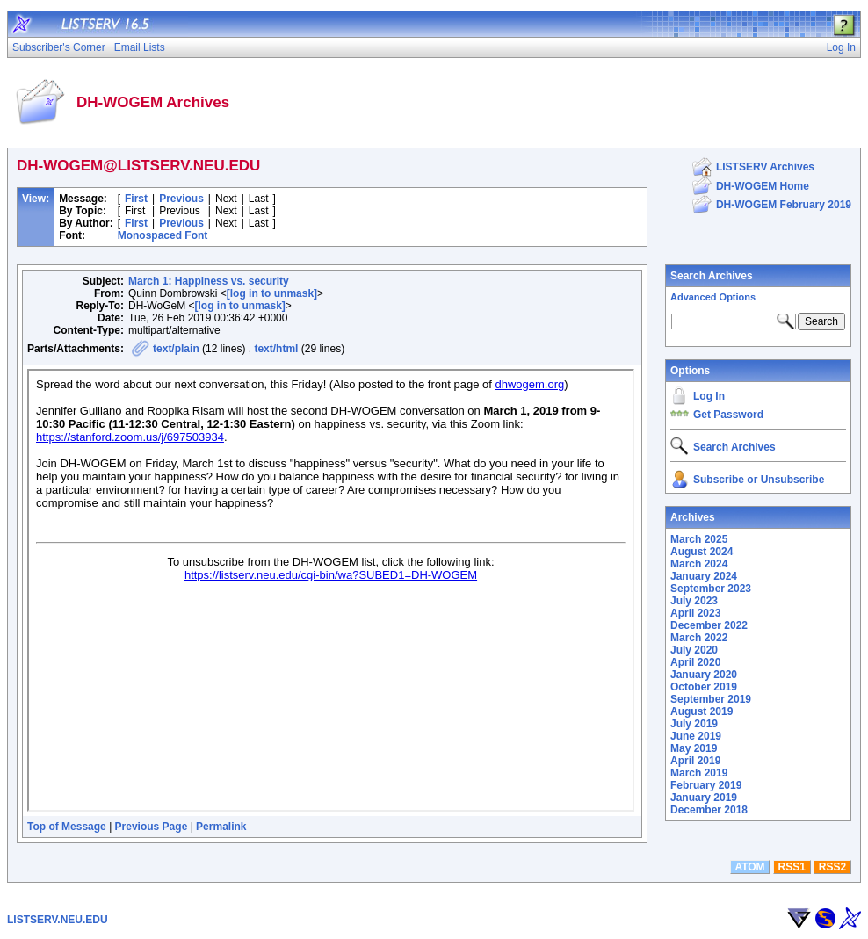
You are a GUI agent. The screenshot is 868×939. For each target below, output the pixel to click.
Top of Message (66, 826)
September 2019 (710, 699)
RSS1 (792, 867)
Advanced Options (713, 297)
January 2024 (703, 576)
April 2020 (695, 662)
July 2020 (694, 650)
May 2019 (693, 748)
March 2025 (698, 539)
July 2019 (694, 724)
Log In (709, 396)
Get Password (728, 414)
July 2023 (694, 601)
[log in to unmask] (272, 293)
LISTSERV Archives (765, 167)
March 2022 (698, 638)
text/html (276, 349)
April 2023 (695, 613)
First (136, 198)
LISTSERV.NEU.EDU (57, 920)
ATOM (749, 867)
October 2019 (703, 687)
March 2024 (698, 564)
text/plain (176, 349)
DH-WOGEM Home (762, 186)
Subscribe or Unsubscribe (758, 479)
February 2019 (705, 785)
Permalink (221, 826)
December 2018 (709, 810)
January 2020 (703, 674)
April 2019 (695, 761)
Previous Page (151, 826)
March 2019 (698, 773)
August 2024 (701, 551)
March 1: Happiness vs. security (208, 281)
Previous (181, 198)
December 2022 (709, 625)
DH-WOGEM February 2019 (783, 205)
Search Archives (711, 276)
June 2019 (695, 736)
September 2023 (710, 588)
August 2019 (701, 711)
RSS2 (832, 867)
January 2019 (703, 797)
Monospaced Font (163, 235)
